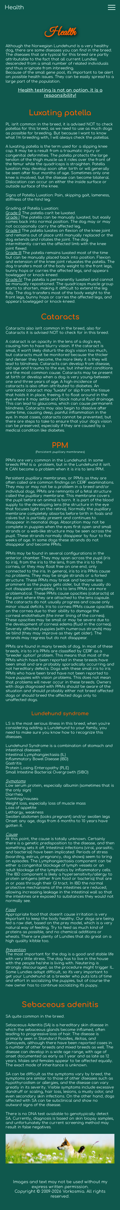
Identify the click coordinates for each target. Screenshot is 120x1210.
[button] (111, 7)
